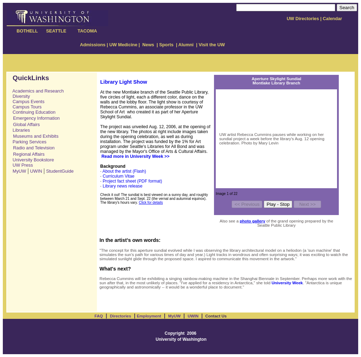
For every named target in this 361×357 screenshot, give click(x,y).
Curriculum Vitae (118, 176)
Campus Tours (25, 106)
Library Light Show (123, 82)
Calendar (332, 18)
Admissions (93, 44)
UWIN (36, 171)
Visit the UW (211, 44)
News (148, 44)
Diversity (19, 96)
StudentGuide (60, 171)
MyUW (19, 171)
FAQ (98, 316)
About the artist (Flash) (124, 171)
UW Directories (303, 18)
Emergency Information (36, 118)
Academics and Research (38, 91)
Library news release (122, 186)
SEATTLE (56, 31)
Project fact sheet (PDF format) (132, 181)
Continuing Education (32, 112)
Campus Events (26, 101)
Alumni (186, 44)
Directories (120, 316)
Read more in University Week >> (136, 156)
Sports (166, 44)
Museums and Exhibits (36, 136)
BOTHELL (28, 31)
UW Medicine (123, 44)
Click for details (151, 202)
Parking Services (28, 141)
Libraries (19, 130)
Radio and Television (34, 147)
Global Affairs (26, 124)
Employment (149, 316)
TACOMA (87, 31)
